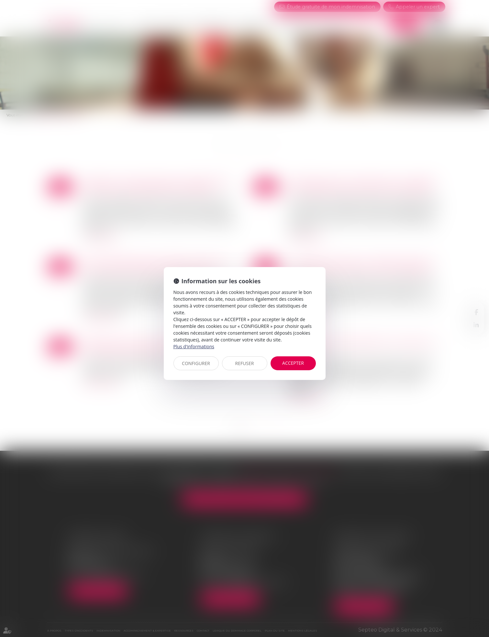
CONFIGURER (196, 363)
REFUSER (244, 363)
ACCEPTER (293, 363)
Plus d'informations (193, 346)
